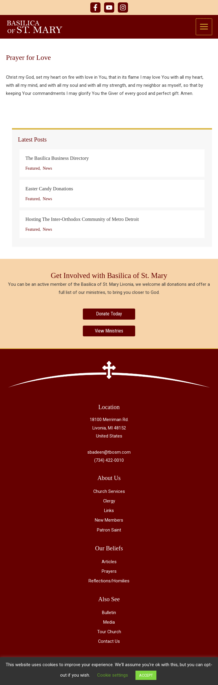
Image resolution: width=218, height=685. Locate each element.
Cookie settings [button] (112, 675)
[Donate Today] (109, 314)
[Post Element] (112, 164)
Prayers (109, 572)
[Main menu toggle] (204, 27)
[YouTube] (109, 7)
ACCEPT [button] (146, 675)
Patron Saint (109, 530)
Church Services (109, 492)
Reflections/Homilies (109, 581)
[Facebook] (95, 7)
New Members (109, 521)
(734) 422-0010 (109, 461)
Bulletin (109, 613)
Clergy (109, 501)
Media (109, 622)
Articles (109, 562)
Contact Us (109, 642)
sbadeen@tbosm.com (109, 452)
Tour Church (109, 632)
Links (109, 511)
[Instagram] (123, 7)
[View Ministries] (109, 331)
